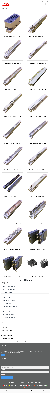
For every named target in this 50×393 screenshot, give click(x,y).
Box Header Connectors (8, 314)
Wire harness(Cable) (7, 311)
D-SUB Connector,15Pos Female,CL (12, 36)
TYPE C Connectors (7, 309)
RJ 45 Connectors (7, 297)
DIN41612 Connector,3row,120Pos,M (37, 169)
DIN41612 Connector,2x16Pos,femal (12, 89)
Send (7, 377)
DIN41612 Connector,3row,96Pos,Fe (37, 89)
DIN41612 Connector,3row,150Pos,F (12, 196)
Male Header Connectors (9, 289)
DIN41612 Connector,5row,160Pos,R (37, 223)
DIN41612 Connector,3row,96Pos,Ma (12, 143)
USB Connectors (7, 303)
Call (19, 391)
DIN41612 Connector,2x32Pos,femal (12, 63)
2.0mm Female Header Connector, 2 (37, 276)
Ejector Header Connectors (9, 317)
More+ (3, 355)
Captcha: (3, 369)
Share (6, 391)
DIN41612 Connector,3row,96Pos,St (37, 143)
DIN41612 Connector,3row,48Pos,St (12, 249)
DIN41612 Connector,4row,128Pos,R (12, 223)
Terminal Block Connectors (9, 300)
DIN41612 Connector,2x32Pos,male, (37, 63)
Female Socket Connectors (9, 286)
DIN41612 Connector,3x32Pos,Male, (12, 116)
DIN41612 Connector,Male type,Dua (37, 36)
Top (43, 391)
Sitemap (39, 382)
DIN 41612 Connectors (8, 295)
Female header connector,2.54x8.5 (37, 249)
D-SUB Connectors (7, 292)
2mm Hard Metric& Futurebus (10, 306)
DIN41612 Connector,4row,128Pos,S (37, 196)
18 (31, 280)
